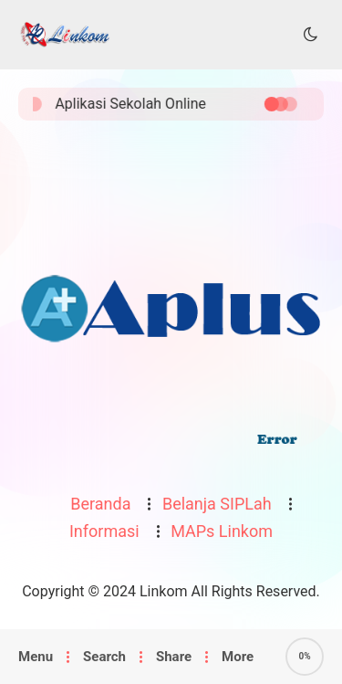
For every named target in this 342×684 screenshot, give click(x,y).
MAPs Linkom (222, 531)
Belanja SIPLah (217, 503)
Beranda (100, 503)
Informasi (104, 531)
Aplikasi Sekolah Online (135, 103)
